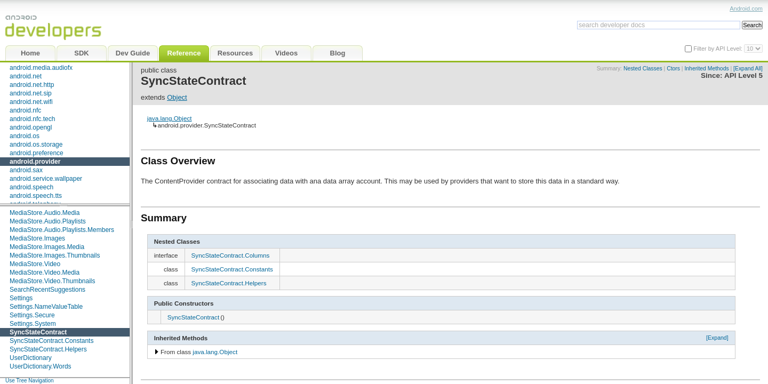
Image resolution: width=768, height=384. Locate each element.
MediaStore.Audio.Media (44, 213)
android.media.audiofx (41, 67)
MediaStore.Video (35, 264)
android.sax (26, 170)
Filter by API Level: (718, 48)
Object (177, 97)
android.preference (36, 153)
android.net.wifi (31, 102)
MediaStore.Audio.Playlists (48, 221)
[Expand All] (748, 68)
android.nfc (25, 110)
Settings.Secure (32, 315)
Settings (21, 298)
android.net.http (32, 85)
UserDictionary (31, 358)
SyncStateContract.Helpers (48, 349)
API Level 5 (743, 75)
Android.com (746, 8)
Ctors (673, 68)
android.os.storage (36, 144)
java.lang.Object (169, 118)
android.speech (31, 187)
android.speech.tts (36, 195)
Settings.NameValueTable (46, 306)
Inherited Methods (706, 68)
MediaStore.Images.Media (47, 247)
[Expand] (717, 337)
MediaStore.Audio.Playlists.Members (62, 230)
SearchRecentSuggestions (47, 289)
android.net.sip (31, 93)
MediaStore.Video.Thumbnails (52, 281)
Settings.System (33, 323)
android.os (24, 136)
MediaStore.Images (37, 238)
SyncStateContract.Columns (230, 255)
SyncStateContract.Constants (51, 341)
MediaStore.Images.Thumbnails (55, 255)
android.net (26, 76)
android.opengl (31, 127)
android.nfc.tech (32, 119)
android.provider (35, 161)
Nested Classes (642, 68)
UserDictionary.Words (40, 366)
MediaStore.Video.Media (44, 272)
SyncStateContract (38, 332)
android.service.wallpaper (46, 178)
